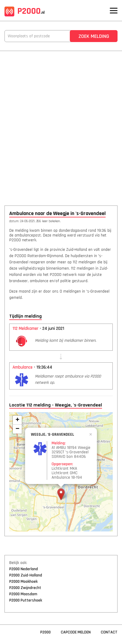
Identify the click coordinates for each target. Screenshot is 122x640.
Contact (109, 632)
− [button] (17, 429)
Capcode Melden (76, 632)
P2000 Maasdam (23, 594)
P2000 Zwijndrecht (25, 587)
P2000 (24, 11)
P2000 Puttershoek (25, 600)
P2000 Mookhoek (23, 581)
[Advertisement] (61, 124)
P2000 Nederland (23, 569)
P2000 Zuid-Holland (25, 575)
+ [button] (17, 420)
